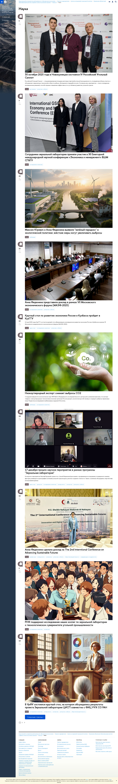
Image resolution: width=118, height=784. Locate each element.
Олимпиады (40, 746)
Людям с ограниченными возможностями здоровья (24, 770)
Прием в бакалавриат (43, 748)
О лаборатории (6, 17)
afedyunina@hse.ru (8, 38)
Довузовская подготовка (43, 744)
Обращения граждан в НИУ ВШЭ (26, 754)
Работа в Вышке (22, 775)
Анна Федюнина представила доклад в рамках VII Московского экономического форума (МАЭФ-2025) (60, 303)
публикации (32, 237)
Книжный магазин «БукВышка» (83, 746)
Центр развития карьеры (43, 758)
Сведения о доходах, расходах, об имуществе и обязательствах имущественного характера (26, 762)
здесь (87, 779)
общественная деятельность (72, 557)
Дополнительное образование (45, 756)
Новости (40, 735)
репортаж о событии (42, 89)
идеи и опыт (32, 328)
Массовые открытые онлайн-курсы (104, 751)
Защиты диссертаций (61, 750)
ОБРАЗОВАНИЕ (42, 740)
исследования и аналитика (36, 164)
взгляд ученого (61, 484)
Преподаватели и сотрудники (25, 748)
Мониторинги (60, 746)
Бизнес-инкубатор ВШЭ (43, 760)
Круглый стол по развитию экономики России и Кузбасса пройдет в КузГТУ (62, 317)
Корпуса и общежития (24, 750)
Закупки (20, 752)
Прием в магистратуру (43, 752)
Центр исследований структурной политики (77, 734)
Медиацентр (79, 750)
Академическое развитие (63, 752)
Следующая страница (35, 717)
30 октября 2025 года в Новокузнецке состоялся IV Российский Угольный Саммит (66, 76)
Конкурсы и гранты (61, 754)
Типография (79, 748)
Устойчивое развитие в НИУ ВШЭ (26, 746)
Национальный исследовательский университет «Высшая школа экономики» (36, 734)
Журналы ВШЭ (79, 752)
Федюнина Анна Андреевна (6, 30)
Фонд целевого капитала (24, 756)
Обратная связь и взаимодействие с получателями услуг (46, 765)
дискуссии (39, 484)
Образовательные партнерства (45, 762)
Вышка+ (39, 750)
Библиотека (79, 742)
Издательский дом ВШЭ (81, 744)
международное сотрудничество (88, 557)
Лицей (39, 742)
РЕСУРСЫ (79, 740)
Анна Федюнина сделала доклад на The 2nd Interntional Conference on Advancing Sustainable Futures (64, 551)
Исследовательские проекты (64, 744)
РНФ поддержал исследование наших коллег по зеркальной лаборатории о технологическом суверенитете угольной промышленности (66, 623)
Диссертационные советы (63, 748)
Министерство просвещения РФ (103, 745)
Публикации (79, 754)
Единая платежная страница (25, 773)
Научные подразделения (60, 734)
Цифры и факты (22, 742)
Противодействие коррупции (25, 758)
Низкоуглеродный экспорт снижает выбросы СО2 (53, 393)
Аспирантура (41, 754)
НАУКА (59, 740)
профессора (33, 557)
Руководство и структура (24, 744)
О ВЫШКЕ (21, 740)
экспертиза (69, 484)
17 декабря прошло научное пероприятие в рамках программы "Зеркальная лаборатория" (60, 471)
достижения (33, 89)
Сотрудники (5, 20)
